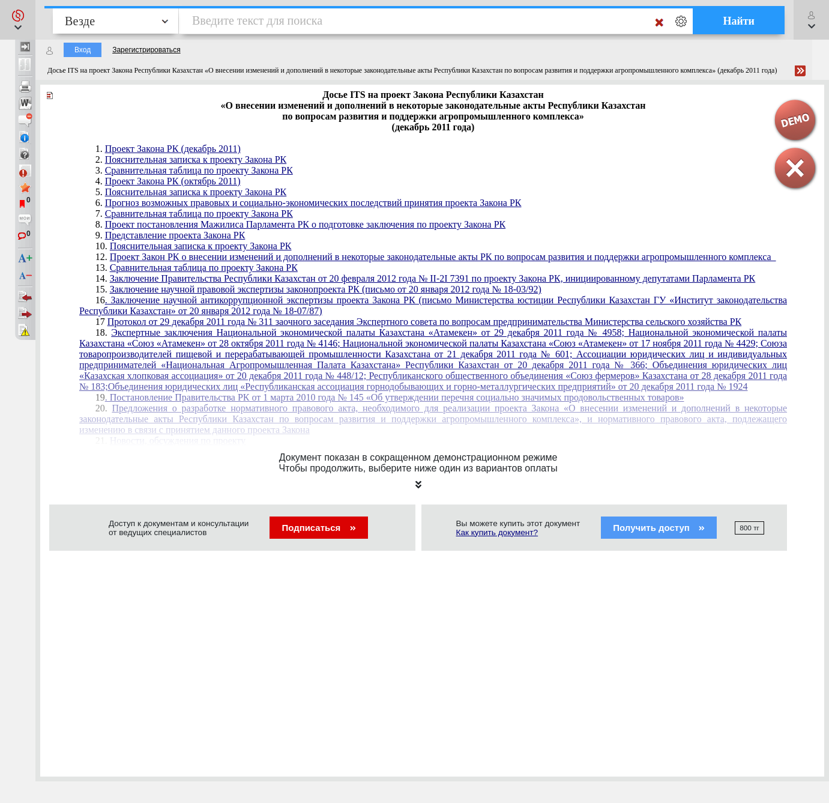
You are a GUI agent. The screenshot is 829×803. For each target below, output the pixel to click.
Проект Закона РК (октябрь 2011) (173, 181)
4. (168, 181)
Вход (82, 50)
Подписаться (318, 528)
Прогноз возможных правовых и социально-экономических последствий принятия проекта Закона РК (313, 203)
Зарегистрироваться (146, 50)
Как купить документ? (497, 532)
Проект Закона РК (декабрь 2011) (173, 149)
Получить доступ (659, 528)
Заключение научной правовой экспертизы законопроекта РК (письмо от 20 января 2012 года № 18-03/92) (325, 289)
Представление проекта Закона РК (175, 235)
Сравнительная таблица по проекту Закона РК (199, 170)
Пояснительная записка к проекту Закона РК (196, 159)
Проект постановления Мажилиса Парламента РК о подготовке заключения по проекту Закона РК (305, 224)
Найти (739, 21)
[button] (17, 20)
